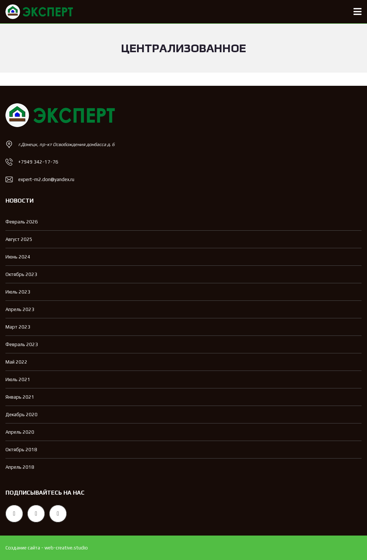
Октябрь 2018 (21, 449)
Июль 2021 (17, 379)
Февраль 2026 (21, 222)
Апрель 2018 (19, 467)
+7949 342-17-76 (38, 162)
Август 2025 (18, 239)
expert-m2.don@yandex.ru (46, 179)
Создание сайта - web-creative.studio (46, 548)
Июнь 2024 (17, 257)
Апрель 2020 (19, 432)
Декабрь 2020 (21, 414)
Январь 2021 (19, 397)
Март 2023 (17, 327)
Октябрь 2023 (21, 274)
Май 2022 (16, 362)
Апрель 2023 (19, 309)
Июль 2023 (17, 292)
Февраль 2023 (21, 344)
